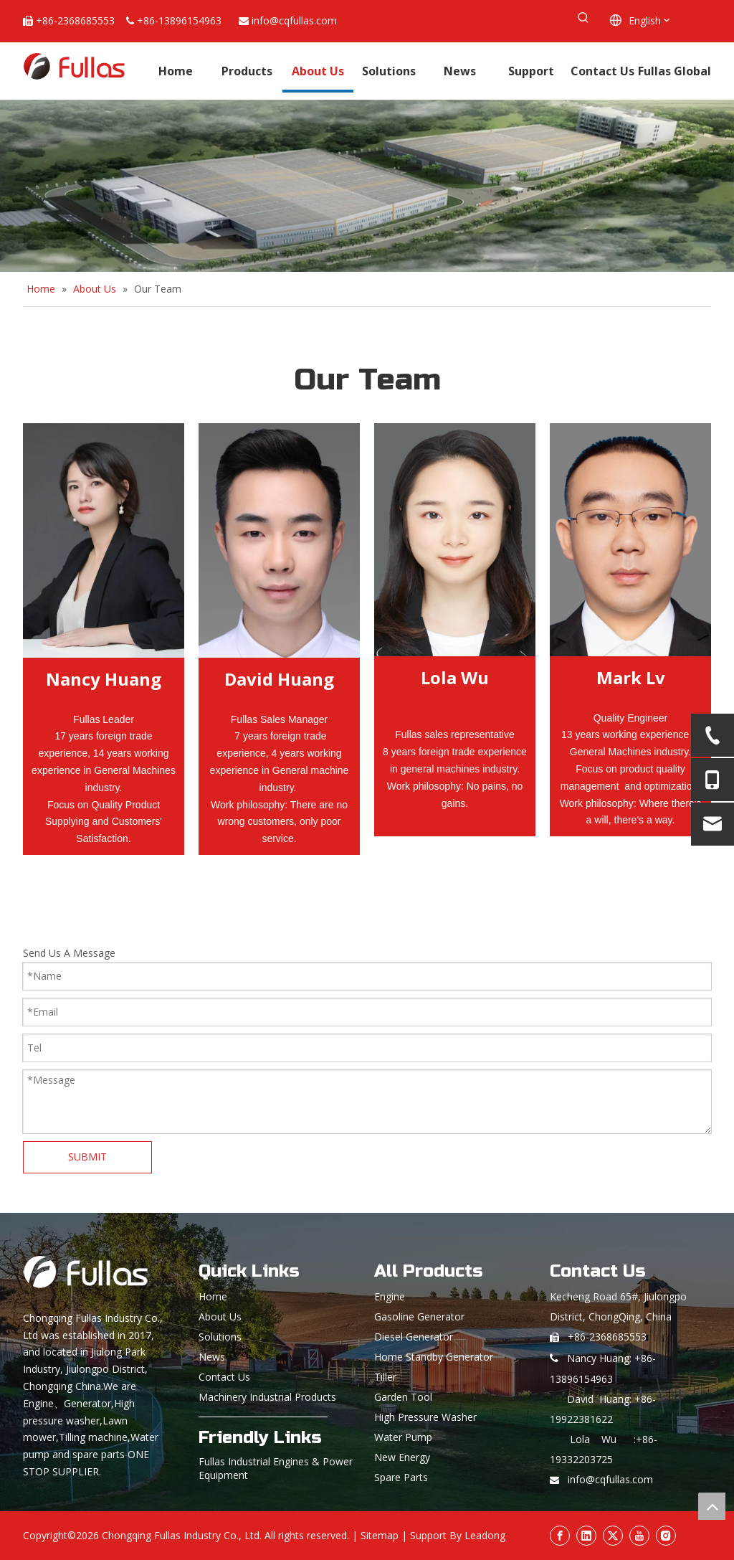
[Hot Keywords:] (583, 18)
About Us (220, 1316)
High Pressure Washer (425, 1417)
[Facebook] (560, 1536)
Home (213, 1296)
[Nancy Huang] (104, 540)
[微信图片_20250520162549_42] (454, 539)
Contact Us (224, 1377)
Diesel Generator (413, 1336)
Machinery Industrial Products (267, 1397)
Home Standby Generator (433, 1356)
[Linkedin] (586, 1536)
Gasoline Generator (419, 1316)
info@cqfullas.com (294, 20)
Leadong (484, 1535)
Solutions (220, 1336)
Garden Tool (403, 1397)
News (212, 1356)
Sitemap (380, 1535)
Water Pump (403, 1437)
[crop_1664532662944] (279, 540)
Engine (389, 1296)
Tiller (385, 1377)
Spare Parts (401, 1477)
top (711, 1506)
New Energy (402, 1457)
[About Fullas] (367, 186)
